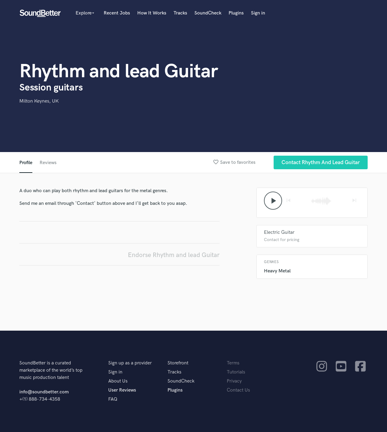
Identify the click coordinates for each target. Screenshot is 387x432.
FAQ (112, 399)
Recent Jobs (117, 13)
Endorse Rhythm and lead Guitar (174, 255)
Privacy (234, 381)
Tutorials (236, 372)
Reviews (48, 163)
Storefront (177, 363)
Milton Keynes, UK (39, 101)
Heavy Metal (277, 271)
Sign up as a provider (130, 363)
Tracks (180, 13)
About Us (118, 381)
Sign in (258, 13)
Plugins (236, 13)
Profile (25, 163)
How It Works (151, 13)
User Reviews (122, 390)
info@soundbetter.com (44, 392)
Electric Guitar (279, 232)
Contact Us (238, 390)
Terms (233, 363)
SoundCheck (207, 13)
